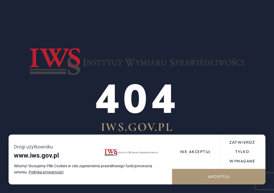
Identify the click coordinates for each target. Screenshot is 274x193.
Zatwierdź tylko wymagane (242, 155)
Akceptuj (219, 176)
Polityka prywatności (46, 176)
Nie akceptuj (196, 155)
